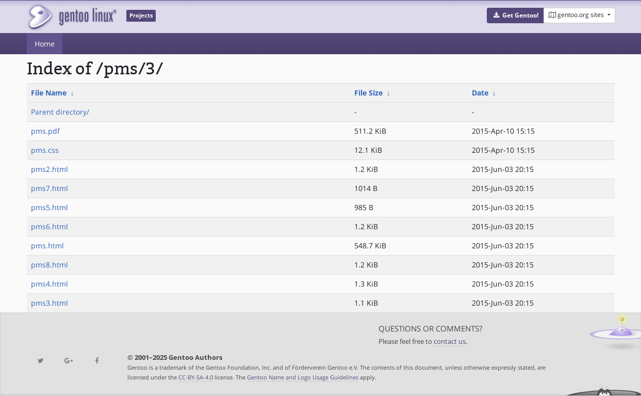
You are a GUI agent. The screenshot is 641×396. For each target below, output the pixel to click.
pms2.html (49, 169)
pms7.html (49, 188)
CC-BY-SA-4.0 (195, 377)
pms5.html (49, 207)
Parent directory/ (60, 112)
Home (45, 44)
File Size (368, 93)
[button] (515, 15)
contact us (450, 341)
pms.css (45, 150)
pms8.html (49, 265)
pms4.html (49, 284)
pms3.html (49, 303)
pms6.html (49, 226)
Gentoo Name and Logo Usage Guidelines (302, 377)
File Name (49, 93)
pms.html (47, 245)
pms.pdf (45, 131)
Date (480, 93)
